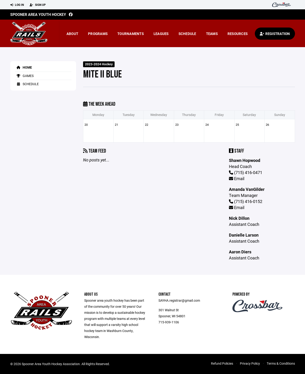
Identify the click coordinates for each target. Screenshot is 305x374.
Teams (212, 33)
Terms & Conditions (281, 363)
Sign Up (38, 5)
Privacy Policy (250, 363)
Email (236, 178)
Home (23, 67)
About (72, 33)
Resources (238, 33)
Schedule (187, 33)
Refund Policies (222, 363)
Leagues (161, 33)
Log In (17, 5)
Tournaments (130, 33)
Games (24, 75)
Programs (98, 33)
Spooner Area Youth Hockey (38, 14)
